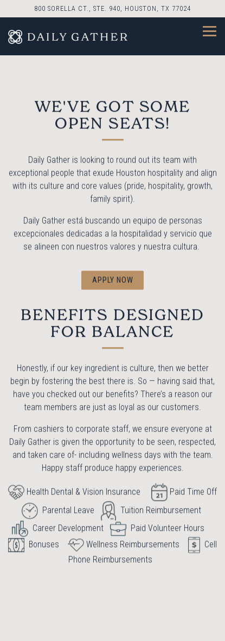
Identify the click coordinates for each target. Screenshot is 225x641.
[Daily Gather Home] (67, 36)
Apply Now (112, 280)
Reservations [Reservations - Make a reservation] (112, 627)
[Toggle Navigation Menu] (209, 31)
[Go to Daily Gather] (112, 8)
